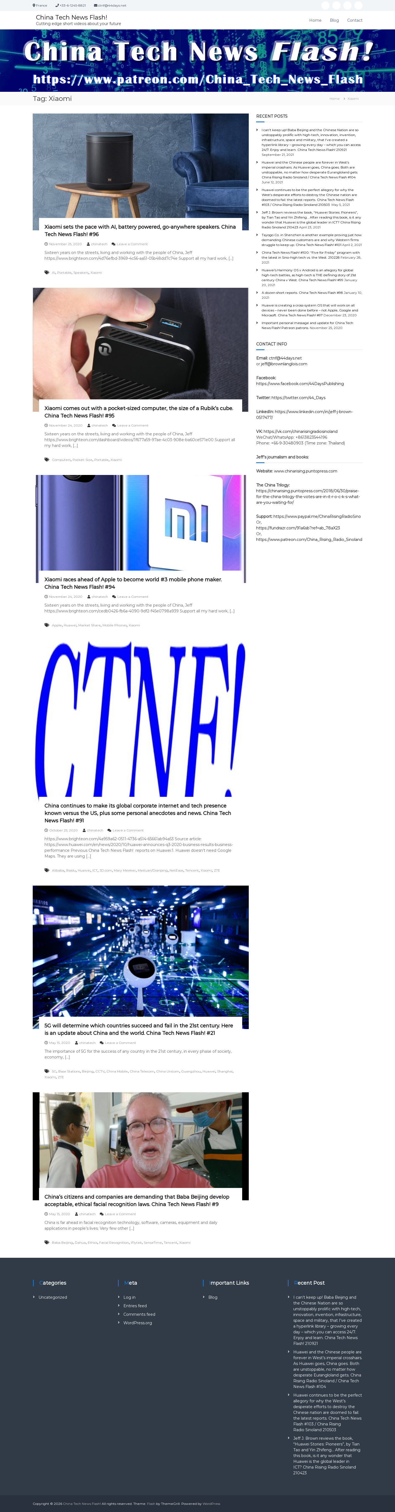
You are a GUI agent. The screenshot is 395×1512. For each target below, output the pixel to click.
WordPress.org (137, 1322)
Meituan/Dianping (153, 870)
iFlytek (136, 1242)
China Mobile (117, 1071)
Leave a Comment (132, 244)
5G (54, 1071)
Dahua (80, 1242)
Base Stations (69, 1071)
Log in (129, 1297)
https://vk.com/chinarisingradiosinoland (301, 431)
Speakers (81, 272)
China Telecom (142, 1071)
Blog (334, 20)
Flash (151, 1504)
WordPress (211, 1504)
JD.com (106, 870)
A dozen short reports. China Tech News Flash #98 (302, 293)
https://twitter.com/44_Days (298, 397)
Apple (57, 625)
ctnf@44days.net (285, 358)
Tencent (192, 870)
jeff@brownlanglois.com (284, 363)
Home (315, 20)
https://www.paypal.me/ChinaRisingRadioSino (318, 516)
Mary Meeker (125, 870)
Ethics (92, 1242)
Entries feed (135, 1305)
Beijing (87, 1071)
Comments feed (139, 1314)
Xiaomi (96, 272)
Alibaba (58, 870)
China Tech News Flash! (72, 17)
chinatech (99, 244)
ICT (95, 870)
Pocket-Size (82, 460)
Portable (64, 272)
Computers (61, 460)
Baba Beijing (62, 1242)
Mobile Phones (115, 625)
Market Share (89, 625)
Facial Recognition (114, 1242)
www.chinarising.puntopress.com (305, 471)
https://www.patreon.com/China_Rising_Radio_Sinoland (309, 539)
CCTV (99, 1071)
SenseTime (153, 1242)
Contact (355, 20)
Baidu (71, 870)
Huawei (70, 625)
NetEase (176, 870)
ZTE (217, 870)
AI (53, 272)
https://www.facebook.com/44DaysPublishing (300, 383)
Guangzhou (191, 1071)
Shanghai (225, 1071)
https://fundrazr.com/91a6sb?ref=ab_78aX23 (298, 528)
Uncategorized (52, 1297)
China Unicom (167, 1071)
